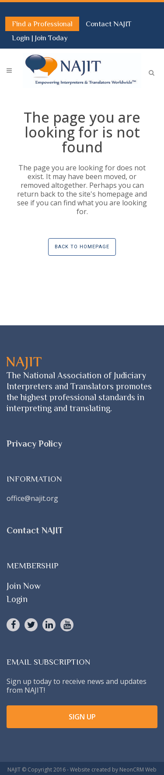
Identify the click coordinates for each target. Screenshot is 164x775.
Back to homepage (82, 247)
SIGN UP (82, 717)
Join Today (51, 38)
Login (21, 38)
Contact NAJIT (109, 24)
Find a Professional (42, 24)
